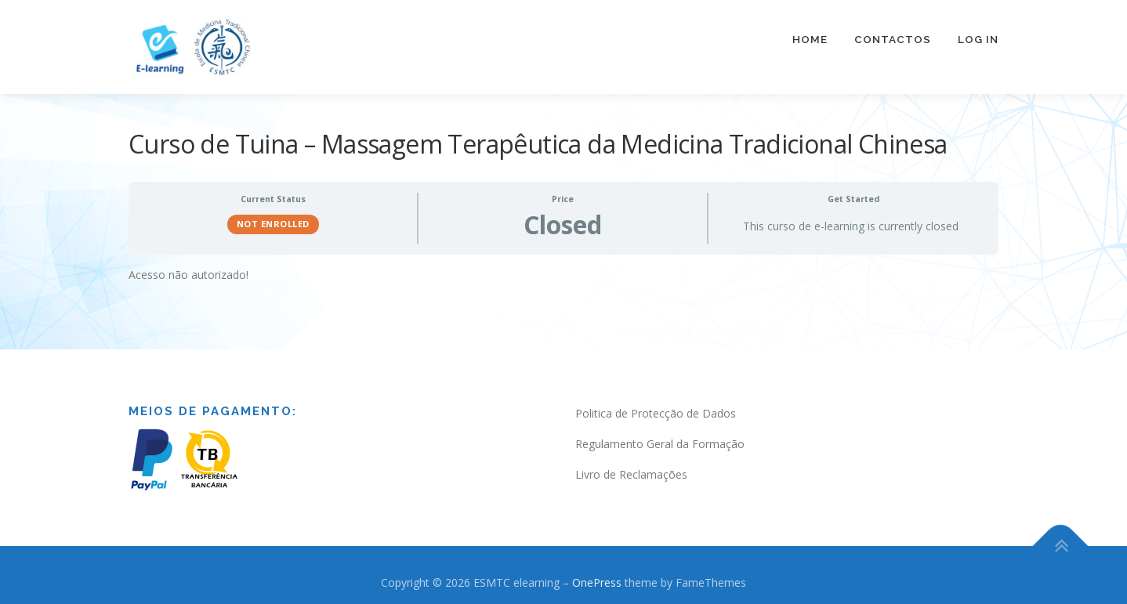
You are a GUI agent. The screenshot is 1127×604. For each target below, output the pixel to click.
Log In (978, 39)
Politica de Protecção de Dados (655, 405)
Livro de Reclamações (631, 466)
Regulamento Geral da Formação (660, 436)
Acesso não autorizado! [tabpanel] (188, 266)
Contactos (892, 39)
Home (810, 39)
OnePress (596, 574)
